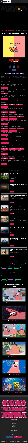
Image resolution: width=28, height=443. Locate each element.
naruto (3, 417)
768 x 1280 (12, 112)
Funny (4, 269)
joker (25, 407)
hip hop (12, 405)
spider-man (16, 417)
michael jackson (16, 415)
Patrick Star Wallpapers (8, 30)
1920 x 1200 (5, 118)
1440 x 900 (12, 116)
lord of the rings (18, 414)
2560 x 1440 (13, 130)
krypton (16, 410)
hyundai (15, 405)
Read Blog (12, 180)
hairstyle (4, 405)
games (7, 402)
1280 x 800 (4, 116)
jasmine (18, 408)
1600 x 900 (20, 128)
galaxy (3, 402)
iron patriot (3, 407)
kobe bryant (10, 412)
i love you (8, 407)
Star (14, 73)
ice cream (12, 407)
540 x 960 (11, 104)
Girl (9, 269)
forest (21, 400)
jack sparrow (5, 408)
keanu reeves (24, 412)
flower (18, 400)
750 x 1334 (4, 93)
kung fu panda (21, 410)
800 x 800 (4, 158)
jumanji (10, 408)
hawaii (8, 405)
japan (13, 410)
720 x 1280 (19, 104)
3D (3, 7)
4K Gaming (12, 276)
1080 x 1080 (13, 148)
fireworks (11, 400)
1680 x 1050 (20, 116)
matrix (25, 415)
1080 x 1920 (5, 106)
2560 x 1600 (13, 118)
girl (13, 402)
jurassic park (22, 408)
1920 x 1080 (5, 130)
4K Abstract (5, 266)
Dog (18, 266)
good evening (23, 402)
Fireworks (18, 278)
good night (4, 403)
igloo (20, 407)
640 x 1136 (4, 87)
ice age (19, 405)
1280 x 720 (4, 128)
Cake (4, 278)
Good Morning (12, 281)
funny (24, 400)
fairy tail (4, 400)
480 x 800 (4, 112)
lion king (23, 414)
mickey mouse (10, 415)
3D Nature (22, 264)
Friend (21, 73)
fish (14, 400)
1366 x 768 (12, 128)
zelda (16, 419)
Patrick (9, 73)
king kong (19, 412)
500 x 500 (11, 158)
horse (25, 403)
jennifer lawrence (8, 410)
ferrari (8, 400)
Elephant (10, 278)
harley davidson (17, 403)
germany (10, 402)
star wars (20, 417)
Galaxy (4, 281)
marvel (22, 415)
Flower (12, 266)
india (22, 407)
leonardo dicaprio (11, 414)
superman (25, 417)
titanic (12, 419)
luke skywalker (4, 415)
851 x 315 (4, 154)
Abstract (15, 264)
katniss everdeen (4, 412)
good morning (17, 402)
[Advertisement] (14, 20)
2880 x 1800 (5, 124)
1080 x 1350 (5, 148)
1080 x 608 (21, 148)
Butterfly (20, 276)
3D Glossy (4, 276)
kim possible (5, 414)
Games (16, 269)
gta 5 (8, 403)
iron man (23, 405)
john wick (13, 408)
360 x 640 (4, 104)
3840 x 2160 (5, 134)
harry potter (12, 403)
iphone (16, 407)
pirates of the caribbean (9, 417)
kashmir (15, 412)
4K (5, 7)
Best (17, 73)
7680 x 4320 (5, 143)
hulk (22, 403)
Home (2, 30)
